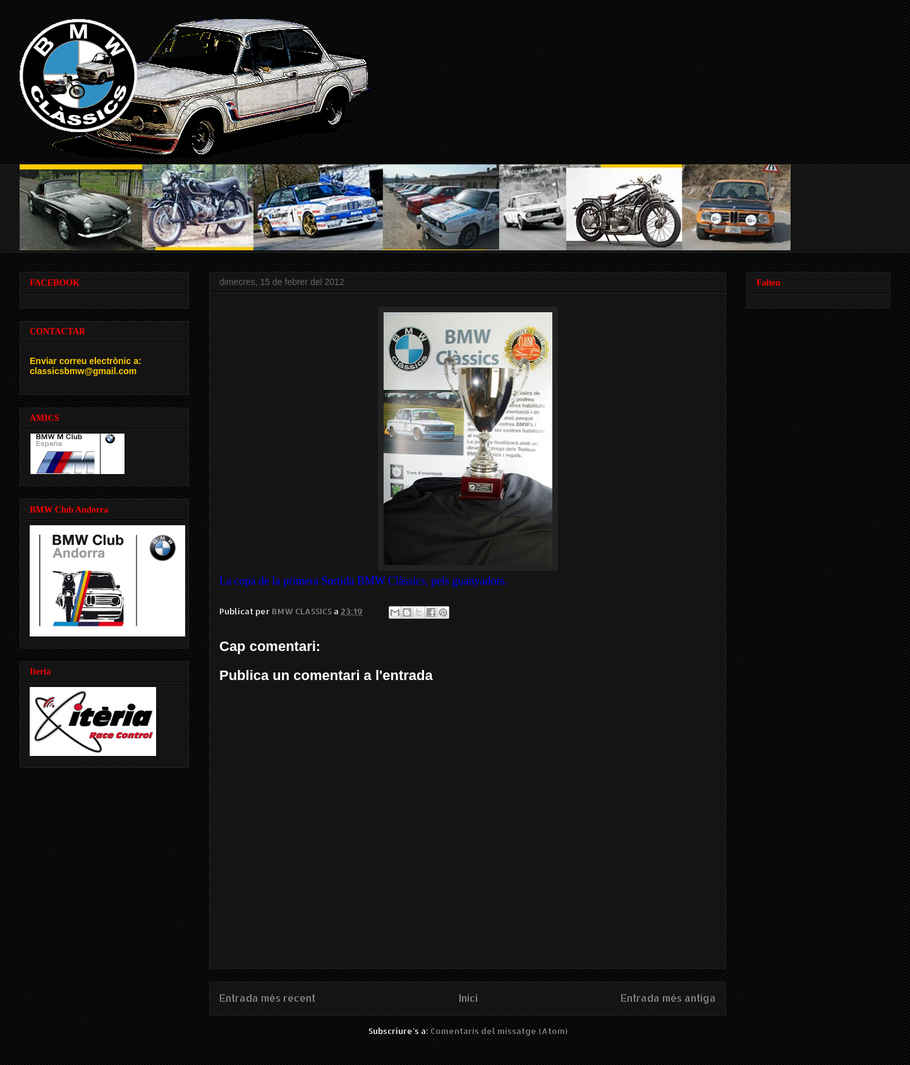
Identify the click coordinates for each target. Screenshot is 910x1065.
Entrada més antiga (668, 998)
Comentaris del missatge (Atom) (498, 1031)
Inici (468, 998)
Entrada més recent (267, 998)
